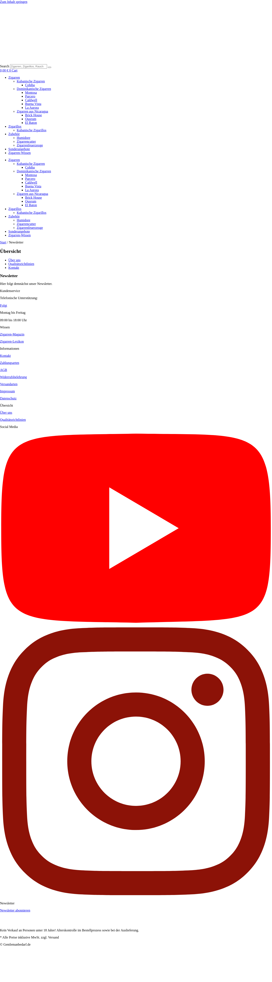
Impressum (7, 391)
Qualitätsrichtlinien (13, 419)
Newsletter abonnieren (15, 910)
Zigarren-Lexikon (12, 341)
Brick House (33, 115)
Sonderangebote (19, 149)
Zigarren (14, 77)
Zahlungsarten (9, 363)
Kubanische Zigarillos (31, 130)
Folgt (3, 305)
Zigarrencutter (26, 141)
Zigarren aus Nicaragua (32, 111)
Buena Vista (33, 104)
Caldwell (31, 100)
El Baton (31, 122)
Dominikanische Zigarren (34, 89)
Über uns (6, 412)
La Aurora (32, 107)
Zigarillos (14, 126)
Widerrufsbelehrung (13, 377)
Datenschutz (8, 398)
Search (4, 66)
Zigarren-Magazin (12, 334)
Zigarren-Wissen (19, 153)
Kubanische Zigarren (31, 81)
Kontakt (5, 355)
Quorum (30, 119)
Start (3, 242)
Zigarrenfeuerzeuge (30, 145)
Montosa (31, 92)
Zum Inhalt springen (13, 2)
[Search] (49, 67)
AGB (3, 370)
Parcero (30, 96)
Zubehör (14, 134)
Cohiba (30, 85)
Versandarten (9, 384)
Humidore (23, 138)
